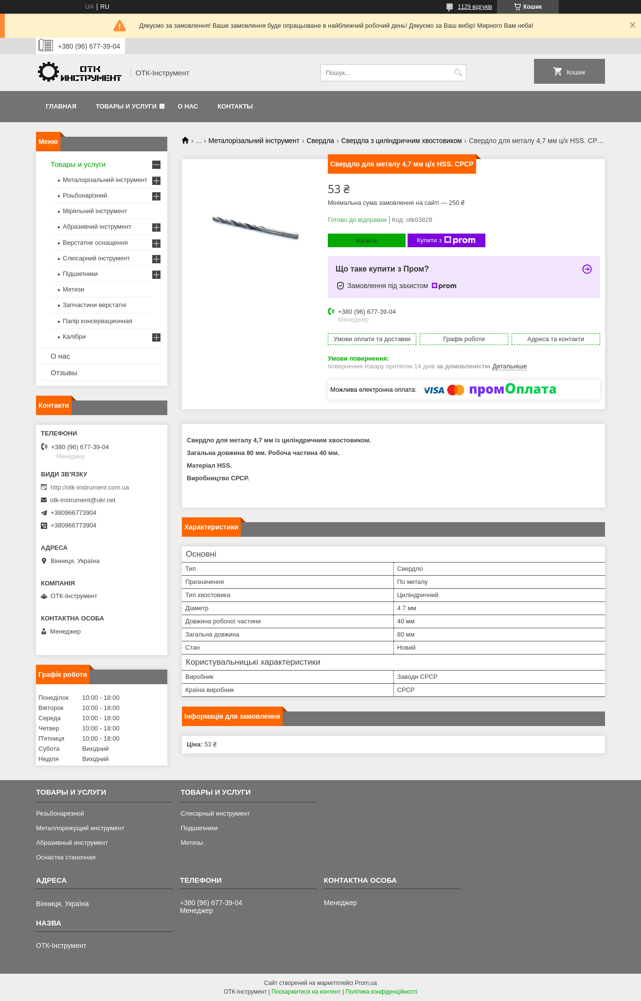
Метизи (73, 289)
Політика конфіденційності (381, 991)
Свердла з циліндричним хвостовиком (401, 141)
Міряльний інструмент (95, 211)
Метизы (191, 842)
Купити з (446, 240)
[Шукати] (457, 72)
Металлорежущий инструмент (80, 828)
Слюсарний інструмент (96, 258)
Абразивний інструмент (97, 226)
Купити (366, 240)
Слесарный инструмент (214, 813)
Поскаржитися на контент (305, 991)
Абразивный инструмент (72, 842)
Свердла (320, 141)
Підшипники (80, 273)
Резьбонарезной (60, 813)
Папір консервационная (97, 321)
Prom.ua (366, 983)
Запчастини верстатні (94, 305)
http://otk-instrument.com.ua (90, 487)
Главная (61, 106)
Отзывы (64, 372)
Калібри (74, 336)
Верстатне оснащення (95, 242)
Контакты (235, 106)
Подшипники (198, 828)
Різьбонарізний (85, 195)
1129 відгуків (475, 6)
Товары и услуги (126, 106)
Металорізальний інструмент (254, 141)
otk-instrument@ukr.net (83, 500)
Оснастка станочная (65, 857)
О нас (188, 106)
